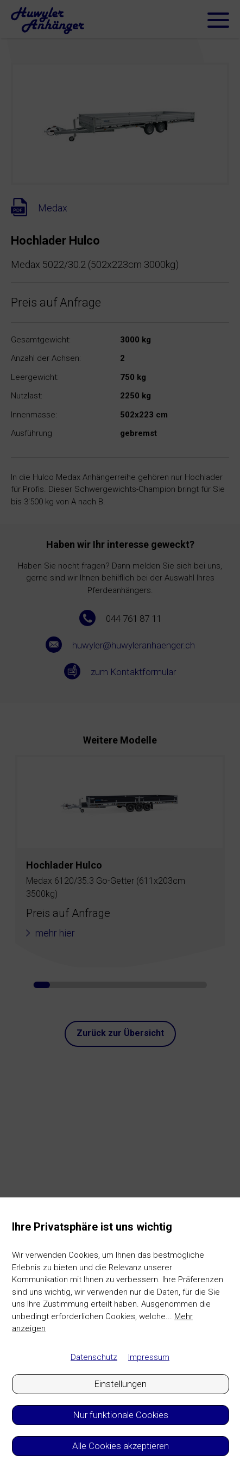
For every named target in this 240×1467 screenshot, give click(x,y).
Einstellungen (120, 1383)
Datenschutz (94, 1357)
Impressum (148, 1357)
